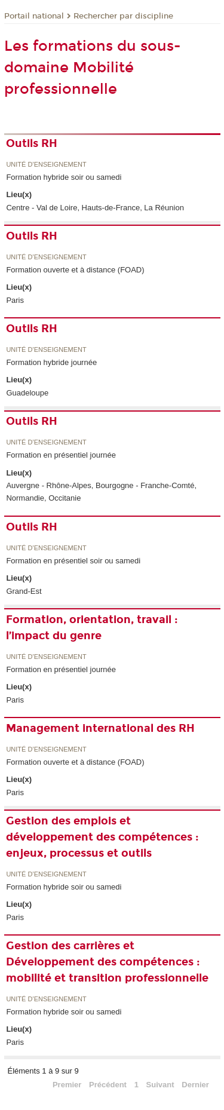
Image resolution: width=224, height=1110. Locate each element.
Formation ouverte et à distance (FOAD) (75, 269)
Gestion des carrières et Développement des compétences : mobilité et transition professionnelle (107, 962)
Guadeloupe (27, 392)
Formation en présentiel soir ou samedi (73, 560)
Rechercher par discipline (123, 16)
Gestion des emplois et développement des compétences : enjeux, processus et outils (102, 837)
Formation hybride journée (51, 362)
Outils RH (31, 143)
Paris (15, 300)
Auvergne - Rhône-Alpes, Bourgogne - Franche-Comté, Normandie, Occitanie (101, 491)
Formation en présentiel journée (61, 454)
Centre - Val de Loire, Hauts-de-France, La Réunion (94, 207)
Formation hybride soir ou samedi (63, 177)
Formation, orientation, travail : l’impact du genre (92, 627)
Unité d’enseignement (46, 164)
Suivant (160, 1084)
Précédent (108, 1084)
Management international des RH (100, 728)
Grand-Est (23, 591)
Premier (67, 1084)
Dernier (195, 1084)
